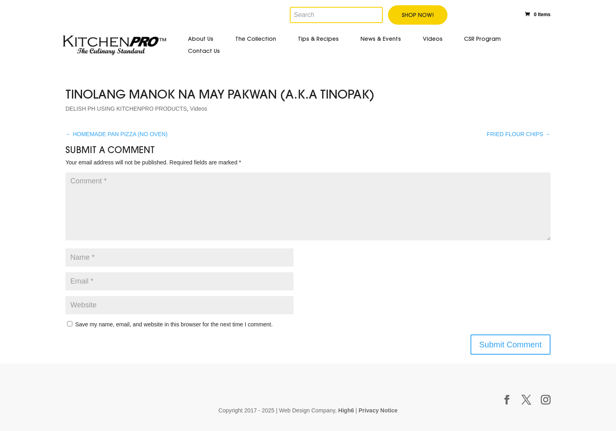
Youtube (494, 13)
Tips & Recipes (318, 38)
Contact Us (204, 51)
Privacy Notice (378, 410)
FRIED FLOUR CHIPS (519, 134)
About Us (200, 38)
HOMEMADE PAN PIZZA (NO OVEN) (116, 134)
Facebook (459, 13)
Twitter (477, 13)
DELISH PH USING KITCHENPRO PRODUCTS (126, 108)
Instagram (511, 12)
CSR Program (482, 38)
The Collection (255, 38)
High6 (346, 410)
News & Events (381, 38)
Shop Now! (418, 15)
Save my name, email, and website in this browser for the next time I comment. (174, 324)
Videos (433, 38)
